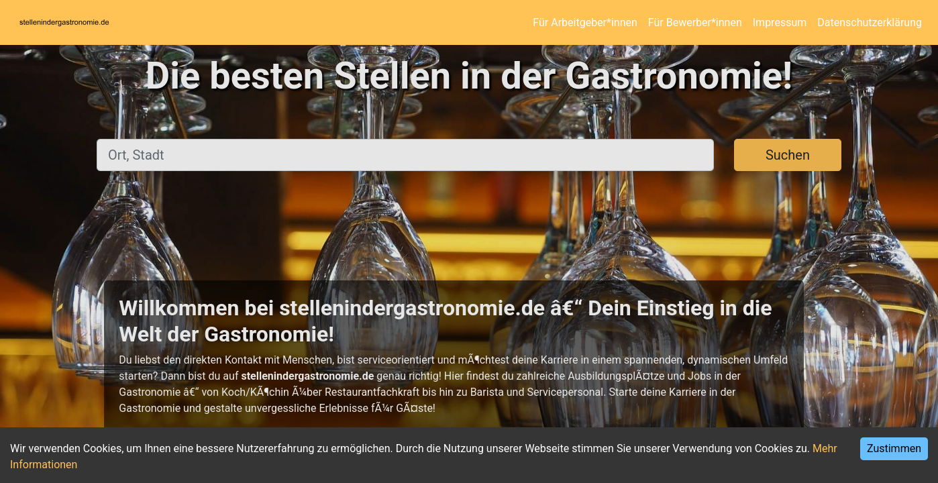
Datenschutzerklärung (869, 22)
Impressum (780, 22)
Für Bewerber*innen (695, 22)
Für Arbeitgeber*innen (585, 22)
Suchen (788, 155)
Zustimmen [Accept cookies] (894, 448)
